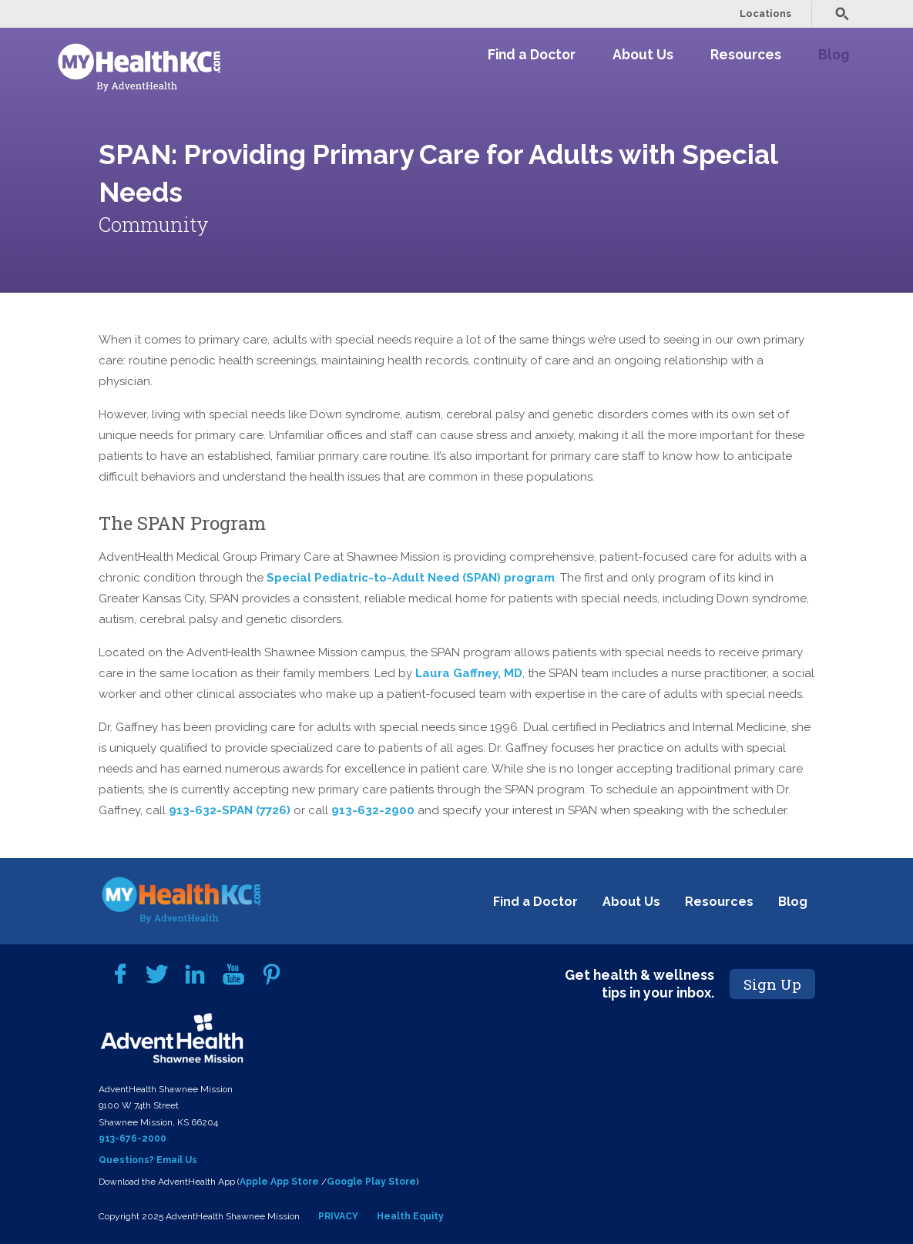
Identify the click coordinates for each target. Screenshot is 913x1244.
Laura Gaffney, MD (468, 673)
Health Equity (410, 1216)
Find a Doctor (532, 54)
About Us (643, 54)
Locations (765, 13)
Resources (745, 54)
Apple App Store (279, 1181)
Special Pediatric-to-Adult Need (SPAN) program (411, 578)
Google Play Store (371, 1181)
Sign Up (772, 984)
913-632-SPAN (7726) (229, 810)
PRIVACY (338, 1216)
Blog (833, 54)
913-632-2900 (373, 810)
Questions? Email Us (148, 1160)
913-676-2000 (132, 1138)
